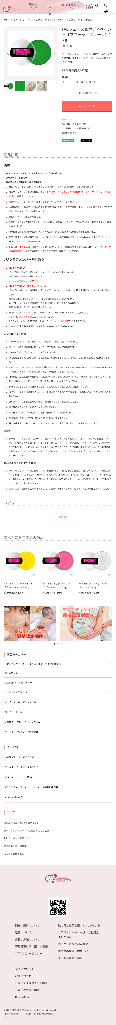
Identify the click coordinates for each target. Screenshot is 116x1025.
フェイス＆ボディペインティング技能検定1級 (62, 192)
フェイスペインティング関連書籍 (21, 732)
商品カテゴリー (33, 6)
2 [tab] (58, 644)
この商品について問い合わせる (76, 128)
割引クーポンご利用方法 (16, 838)
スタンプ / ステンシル (16, 692)
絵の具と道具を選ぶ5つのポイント (21, 822)
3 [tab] (61, 644)
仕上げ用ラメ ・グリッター (18, 682)
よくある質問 (89, 6)
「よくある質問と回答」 (29, 246)
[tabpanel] (30, 623)
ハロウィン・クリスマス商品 (19, 756)
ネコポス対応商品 (14, 797)
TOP (5, 20)
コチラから (33, 280)
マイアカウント (24, 969)
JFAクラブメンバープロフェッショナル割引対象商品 (31, 787)
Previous (8, 53)
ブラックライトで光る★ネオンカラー (24, 766)
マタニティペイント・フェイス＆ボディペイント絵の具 (32, 20)
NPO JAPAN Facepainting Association (35, 1009)
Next (53, 53)
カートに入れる (87, 106)
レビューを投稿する (58, 517)
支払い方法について (27, 939)
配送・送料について (27, 925)
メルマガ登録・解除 (27, 990)
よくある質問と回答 (28, 316)
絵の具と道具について (68, 6)
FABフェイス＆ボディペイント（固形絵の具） (76, 20)
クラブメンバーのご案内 (57, 320)
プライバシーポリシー (28, 953)
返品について (68, 119)
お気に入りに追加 (87, 93)
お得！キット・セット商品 (18, 777)
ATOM (25, 997)
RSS (17, 997)
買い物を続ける (69, 132)
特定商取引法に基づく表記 (74, 123)
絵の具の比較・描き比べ (16, 846)
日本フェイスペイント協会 (31, 983)
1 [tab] (54, 644)
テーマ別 (50, 9)
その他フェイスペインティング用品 (22, 722)
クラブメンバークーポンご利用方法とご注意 (26, 830)
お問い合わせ (23, 976)
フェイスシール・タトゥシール (20, 701)
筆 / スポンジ (11, 672)
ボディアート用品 (13, 711)
